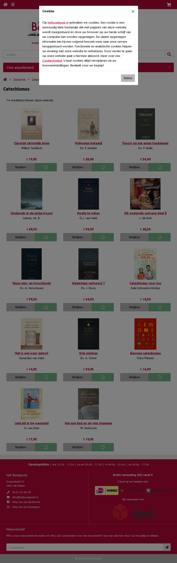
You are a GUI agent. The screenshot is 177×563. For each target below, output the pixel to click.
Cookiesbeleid (52, 60)
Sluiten (128, 78)
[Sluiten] (133, 11)
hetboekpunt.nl (58, 22)
